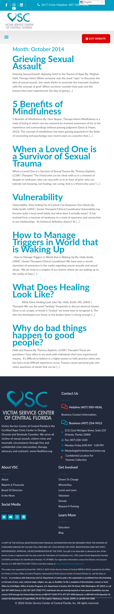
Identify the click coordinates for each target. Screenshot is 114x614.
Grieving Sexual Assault (43, 62)
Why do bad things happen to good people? (49, 334)
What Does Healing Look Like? (51, 290)
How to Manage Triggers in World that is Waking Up (55, 241)
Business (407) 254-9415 (85, 423)
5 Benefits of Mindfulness (37, 107)
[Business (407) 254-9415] (64, 422)
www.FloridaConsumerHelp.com (69, 564)
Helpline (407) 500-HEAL (85, 407)
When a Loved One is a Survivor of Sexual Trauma (54, 155)
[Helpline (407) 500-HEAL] (64, 406)
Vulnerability (37, 196)
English (86, 2)
